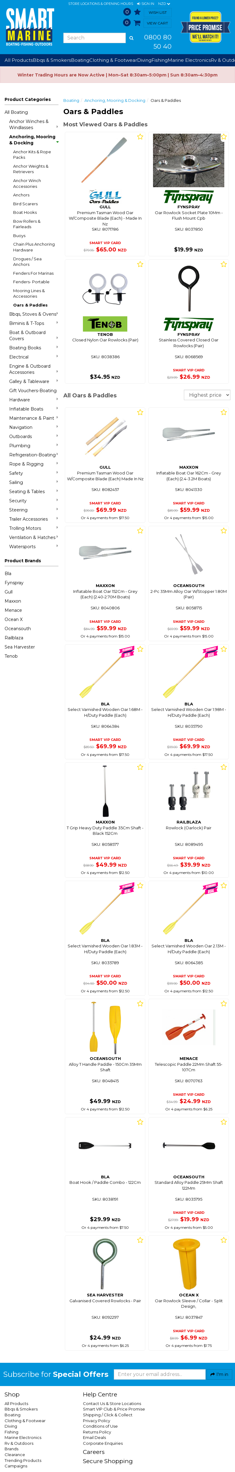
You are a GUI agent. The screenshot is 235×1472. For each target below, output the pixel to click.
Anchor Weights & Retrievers (30, 169)
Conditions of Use (100, 1426)
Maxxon (13, 601)
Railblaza (14, 638)
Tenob (11, 656)
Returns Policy (97, 1431)
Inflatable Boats (33, 409)
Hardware (33, 400)
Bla (8, 573)
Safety (33, 473)
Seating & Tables (33, 491)
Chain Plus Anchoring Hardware (34, 247)
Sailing (33, 482)
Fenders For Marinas (33, 273)
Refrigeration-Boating (33, 455)
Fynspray (14, 582)
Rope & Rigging (33, 464)
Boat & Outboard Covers (33, 335)
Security (33, 501)
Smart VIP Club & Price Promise (114, 1409)
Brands (11, 1448)
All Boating (16, 112)
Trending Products (23, 1460)
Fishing (11, 1431)
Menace (13, 610)
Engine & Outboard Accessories (33, 369)
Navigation (33, 427)
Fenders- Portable (31, 281)
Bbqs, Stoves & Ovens (33, 314)
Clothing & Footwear (25, 1420)
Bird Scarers (25, 203)
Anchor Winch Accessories (27, 183)
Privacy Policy (96, 1420)
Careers (94, 1451)
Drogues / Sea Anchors (27, 261)
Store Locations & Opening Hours (100, 4)
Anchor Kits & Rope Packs (32, 154)
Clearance (15, 1454)
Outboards (33, 436)
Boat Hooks (25, 212)
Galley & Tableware (33, 381)
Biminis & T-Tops (33, 323)
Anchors (21, 194)
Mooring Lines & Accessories (29, 293)
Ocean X (14, 619)
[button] (146, 4)
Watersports (33, 546)
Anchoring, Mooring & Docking (33, 140)
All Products (16, 1403)
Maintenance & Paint (33, 418)
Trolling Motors (33, 528)
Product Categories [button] (28, 99)
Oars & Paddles (30, 305)
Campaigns (16, 1465)
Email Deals (94, 1437)
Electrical (33, 357)
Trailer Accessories (33, 519)
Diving (11, 1426)
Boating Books (33, 348)
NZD (164, 4)
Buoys (19, 235)
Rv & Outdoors (19, 1443)
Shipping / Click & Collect (107, 1414)
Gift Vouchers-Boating (33, 390)
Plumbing (33, 445)
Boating (71, 100)
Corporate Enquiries (103, 1443)
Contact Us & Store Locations (112, 1403)
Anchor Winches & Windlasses (33, 124)
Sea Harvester (20, 647)
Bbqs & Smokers (52, 60)
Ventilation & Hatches (33, 537)
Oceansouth (18, 628)
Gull (9, 592)
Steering (33, 510)
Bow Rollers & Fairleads (26, 224)
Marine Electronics (23, 1437)
